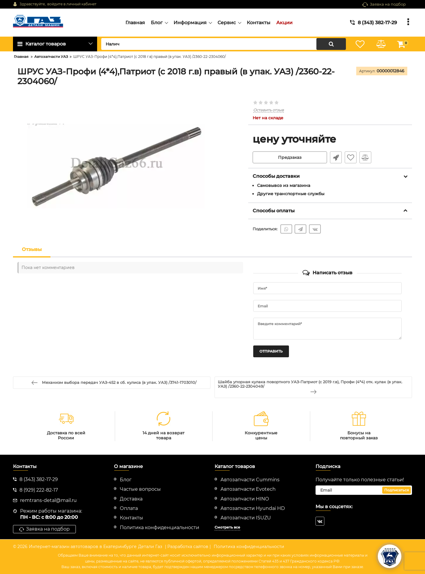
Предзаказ (290, 157)
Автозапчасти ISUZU (245, 518)
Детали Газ (150, 546)
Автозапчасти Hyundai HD (252, 508)
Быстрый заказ (336, 157)
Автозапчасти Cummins (249, 479)
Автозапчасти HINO (244, 499)
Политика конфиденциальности (249, 546)
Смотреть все (227, 527)
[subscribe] (364, 490)
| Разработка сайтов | (188, 546)
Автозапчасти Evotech (248, 489)
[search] (223, 44)
